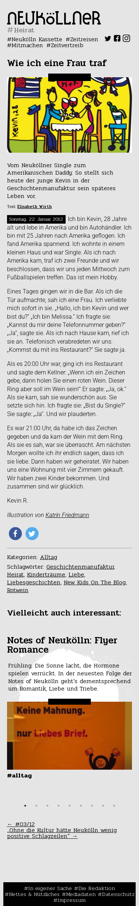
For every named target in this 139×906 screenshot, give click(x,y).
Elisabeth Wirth (34, 207)
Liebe (76, 574)
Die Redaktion (96, 888)
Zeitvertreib (67, 45)
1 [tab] (25, 805)
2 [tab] (36, 805)
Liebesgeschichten (33, 582)
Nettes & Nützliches (34, 894)
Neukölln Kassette (36, 39)
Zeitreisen (84, 39)
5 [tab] (69, 805)
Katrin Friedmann (67, 515)
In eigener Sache (50, 888)
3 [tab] (47, 805)
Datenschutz (118, 894)
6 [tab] (81, 805)
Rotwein (18, 590)
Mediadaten (81, 894)
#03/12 (21, 824)
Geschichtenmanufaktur (80, 566)
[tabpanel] (69, 707)
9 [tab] (114, 805)
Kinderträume (46, 574)
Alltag (48, 557)
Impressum (71, 900)
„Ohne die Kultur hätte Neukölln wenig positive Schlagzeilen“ (62, 833)
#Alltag (19, 775)
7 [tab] (92, 805)
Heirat (15, 574)
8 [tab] (103, 805)
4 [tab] (58, 805)
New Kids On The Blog (95, 582)
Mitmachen (27, 45)
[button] (15, 533)
